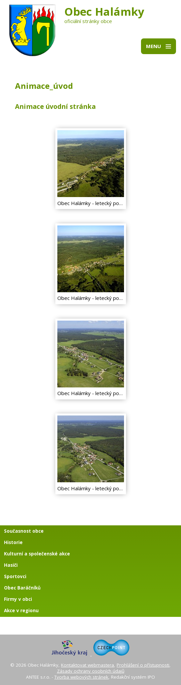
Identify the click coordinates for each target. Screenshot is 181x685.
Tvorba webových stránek (81, 677)
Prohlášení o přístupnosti (143, 665)
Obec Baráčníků (22, 588)
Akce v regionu (21, 611)
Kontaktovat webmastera (87, 665)
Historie (13, 542)
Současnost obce (24, 531)
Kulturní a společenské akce (37, 554)
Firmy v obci (18, 599)
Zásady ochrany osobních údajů (90, 671)
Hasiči (11, 565)
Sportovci (15, 576)
